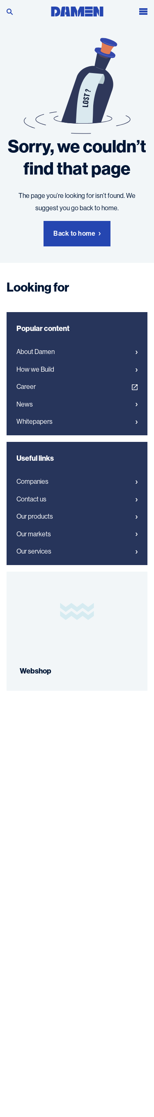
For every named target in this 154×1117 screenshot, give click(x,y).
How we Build (77, 369)
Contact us (77, 499)
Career (77, 387)
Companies (77, 481)
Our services (77, 551)
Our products (77, 516)
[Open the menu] (143, 10)
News (77, 404)
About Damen (77, 352)
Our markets (77, 534)
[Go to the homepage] (77, 10)
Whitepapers (77, 421)
